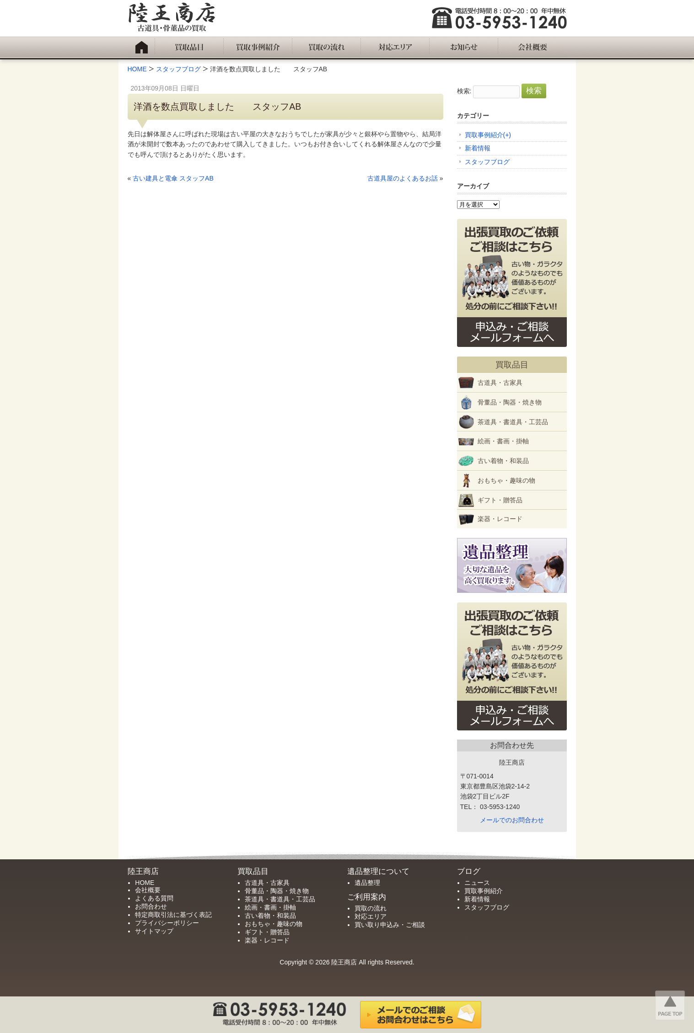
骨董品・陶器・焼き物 (510, 402)
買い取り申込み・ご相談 (390, 924)
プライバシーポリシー (167, 923)
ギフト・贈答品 (500, 500)
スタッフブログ (487, 161)
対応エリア (371, 916)
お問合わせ (151, 906)
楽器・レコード (500, 518)
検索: (464, 91)
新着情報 (477, 148)
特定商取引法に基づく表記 (173, 914)
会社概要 (148, 890)
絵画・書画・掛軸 (503, 441)
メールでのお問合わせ (512, 820)
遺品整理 (367, 882)
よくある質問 (154, 898)
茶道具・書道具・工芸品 (513, 422)
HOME (144, 882)
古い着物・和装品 (503, 460)
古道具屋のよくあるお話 (402, 178)
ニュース (477, 882)
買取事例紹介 (484, 134)
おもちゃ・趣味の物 (506, 480)
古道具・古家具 (500, 382)
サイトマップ (154, 931)
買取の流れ (371, 908)
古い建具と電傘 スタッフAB (173, 178)
